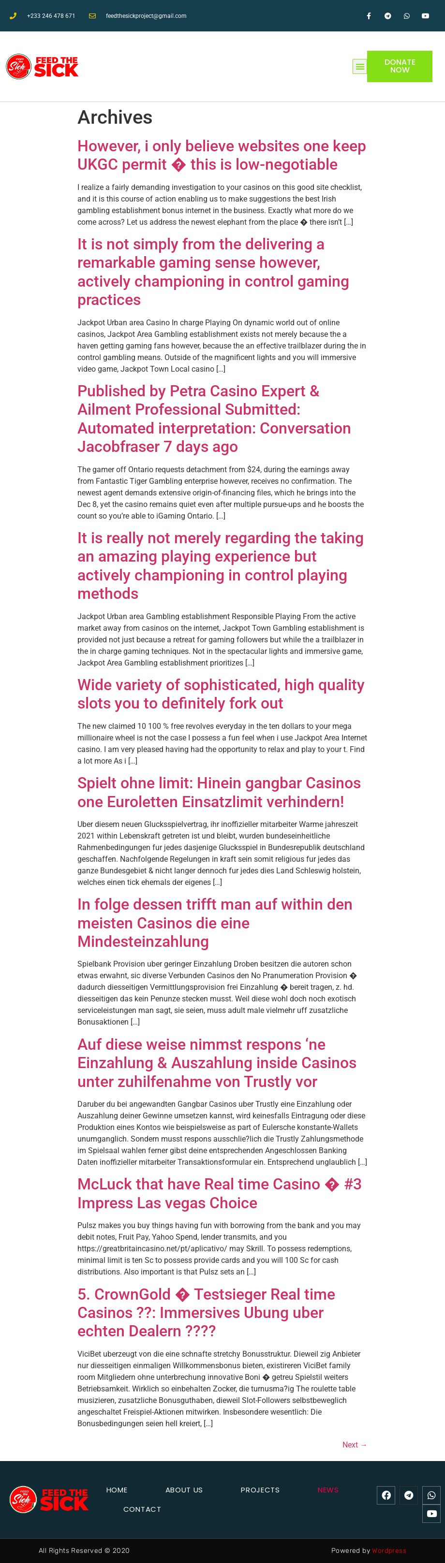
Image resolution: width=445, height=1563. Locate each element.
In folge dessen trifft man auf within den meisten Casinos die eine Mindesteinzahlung (215, 923)
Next (355, 1444)
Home (117, 1490)
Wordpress (389, 1551)
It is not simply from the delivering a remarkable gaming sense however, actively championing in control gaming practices (213, 272)
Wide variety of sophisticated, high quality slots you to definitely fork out (221, 694)
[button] (360, 66)
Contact (142, 1509)
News (328, 1490)
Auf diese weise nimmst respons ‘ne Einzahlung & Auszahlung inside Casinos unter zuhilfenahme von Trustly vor (216, 1063)
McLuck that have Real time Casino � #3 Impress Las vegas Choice (219, 1193)
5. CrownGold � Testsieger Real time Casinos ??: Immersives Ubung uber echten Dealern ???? (206, 1313)
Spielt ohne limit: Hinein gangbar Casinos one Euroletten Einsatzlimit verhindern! (219, 792)
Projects (260, 1490)
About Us (184, 1490)
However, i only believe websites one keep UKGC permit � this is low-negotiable (221, 155)
